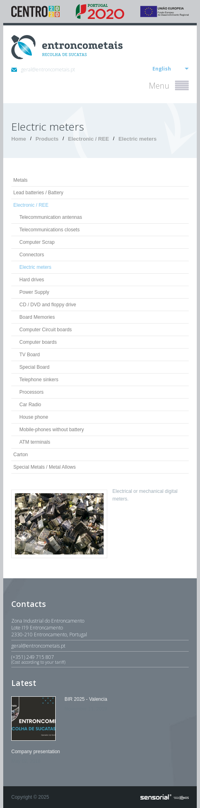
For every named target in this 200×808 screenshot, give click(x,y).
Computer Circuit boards (45, 329)
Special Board (34, 367)
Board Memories (37, 317)
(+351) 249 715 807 (100, 659)
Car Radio (30, 404)
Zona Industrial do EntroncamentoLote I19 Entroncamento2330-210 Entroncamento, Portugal (49, 627)
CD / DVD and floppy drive (47, 304)
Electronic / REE (88, 139)
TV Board (29, 354)
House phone (33, 417)
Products (46, 139)
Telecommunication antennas (50, 217)
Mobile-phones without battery (51, 429)
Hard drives (31, 279)
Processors (31, 392)
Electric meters (138, 139)
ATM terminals (34, 442)
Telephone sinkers (38, 379)
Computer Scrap (36, 242)
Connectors (31, 255)
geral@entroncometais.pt (43, 69)
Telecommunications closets (49, 230)
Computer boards (38, 342)
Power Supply (34, 292)
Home (18, 139)
